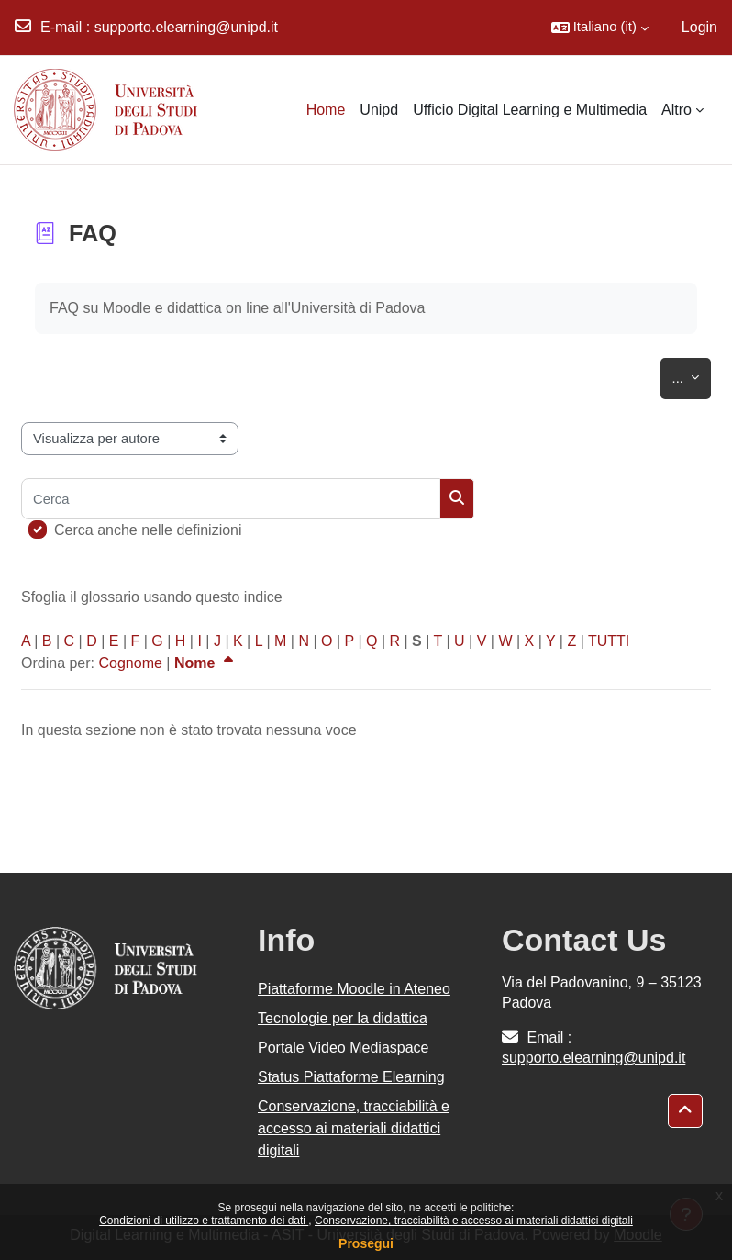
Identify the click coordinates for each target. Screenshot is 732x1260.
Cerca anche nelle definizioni (148, 530)
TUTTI (608, 641)
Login (699, 27)
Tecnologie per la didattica (342, 1018)
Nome (206, 663)
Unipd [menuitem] (379, 109)
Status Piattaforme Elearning (351, 1077)
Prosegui (366, 1243)
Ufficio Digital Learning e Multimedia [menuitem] (530, 109)
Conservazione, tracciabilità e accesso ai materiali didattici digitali (474, 1220)
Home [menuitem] (326, 109)
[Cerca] (230, 498)
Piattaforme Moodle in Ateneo (354, 989)
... (691, 374)
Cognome (129, 663)
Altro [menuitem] (676, 109)
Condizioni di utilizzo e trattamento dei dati (203, 1220)
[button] (600, 27)
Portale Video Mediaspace (343, 1047)
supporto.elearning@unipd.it (186, 27)
